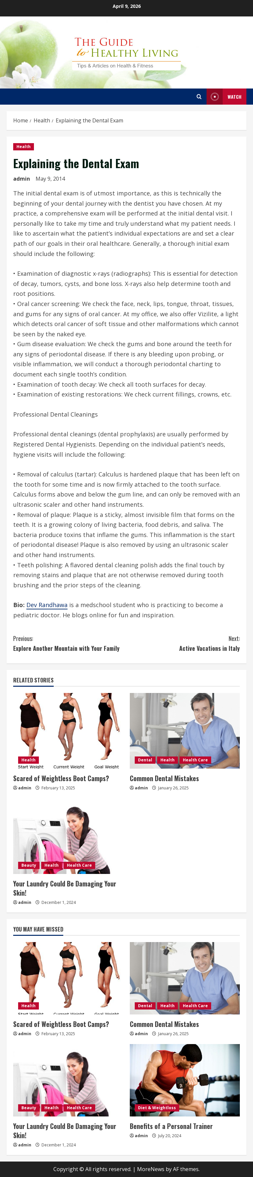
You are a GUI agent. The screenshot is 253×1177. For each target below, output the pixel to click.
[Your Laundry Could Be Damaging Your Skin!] (68, 836)
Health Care (195, 760)
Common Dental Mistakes (164, 778)
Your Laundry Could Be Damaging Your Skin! (64, 888)
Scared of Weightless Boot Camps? (61, 778)
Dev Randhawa (47, 605)
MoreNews (150, 1169)
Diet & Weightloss (157, 1108)
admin (21, 178)
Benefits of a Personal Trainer (171, 1126)
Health (23, 146)
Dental (145, 760)
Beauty (28, 865)
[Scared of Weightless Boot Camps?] (68, 731)
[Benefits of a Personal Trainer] (185, 1080)
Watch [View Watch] (224, 97)
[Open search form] (199, 96)
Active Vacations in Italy (183, 643)
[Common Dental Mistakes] (185, 731)
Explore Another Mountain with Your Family (69, 643)
